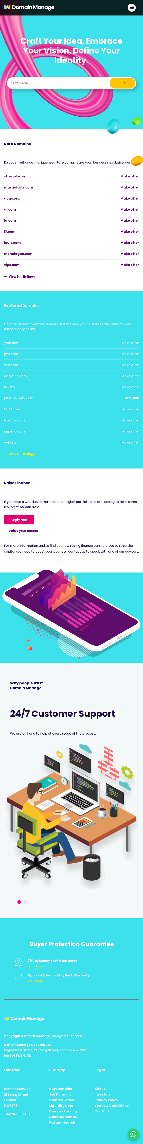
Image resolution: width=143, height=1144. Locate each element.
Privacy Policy (106, 1100)
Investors (103, 1094)
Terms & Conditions (112, 1105)
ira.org (9, 387)
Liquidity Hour (61, 1105)
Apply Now (19, 520)
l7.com (9, 231)
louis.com (12, 242)
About (100, 1088)
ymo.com (12, 343)
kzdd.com (12, 409)
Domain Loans (61, 1100)
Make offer (129, 176)
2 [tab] (25, 902)
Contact (102, 1111)
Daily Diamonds (63, 1117)
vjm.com (11, 365)
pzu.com (11, 354)
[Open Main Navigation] (132, 8)
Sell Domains (60, 1094)
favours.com (14, 420)
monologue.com (18, 253)
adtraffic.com (15, 376)
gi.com (10, 209)
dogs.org (12, 198)
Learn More (35, 966)
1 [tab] (19, 902)
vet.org (10, 442)
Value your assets (23, 531)
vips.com (12, 265)
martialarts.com (18, 187)
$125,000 (132, 398)
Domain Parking (63, 1111)
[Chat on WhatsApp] (133, 1134)
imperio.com (14, 431)
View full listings (22, 276)
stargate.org (15, 176)
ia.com (10, 220)
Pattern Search (62, 1122)
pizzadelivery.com (18, 398)
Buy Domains (60, 1088)
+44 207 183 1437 (17, 1114)
